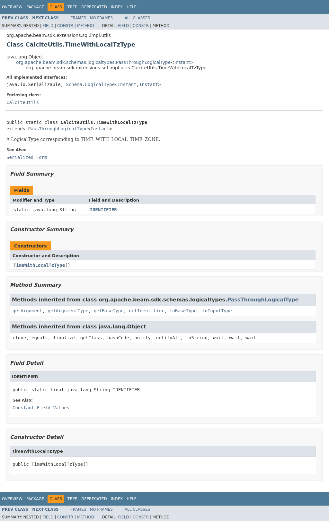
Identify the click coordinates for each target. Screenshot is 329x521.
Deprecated (94, 7)
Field (47, 25)
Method (85, 25)
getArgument (27, 310)
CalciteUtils (22, 102)
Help (132, 7)
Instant (182, 62)
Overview (12, 7)
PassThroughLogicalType (57, 128)
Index (117, 7)
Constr (65, 25)
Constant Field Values (41, 407)
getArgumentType (68, 310)
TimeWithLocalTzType (39, 265)
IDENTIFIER (103, 209)
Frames (78, 18)
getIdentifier (146, 310)
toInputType (217, 310)
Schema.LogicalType (90, 84)
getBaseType (109, 310)
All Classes (137, 18)
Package (35, 7)
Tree (72, 7)
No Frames (101, 18)
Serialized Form (26, 157)
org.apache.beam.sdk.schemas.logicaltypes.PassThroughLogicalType (93, 62)
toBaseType (183, 310)
